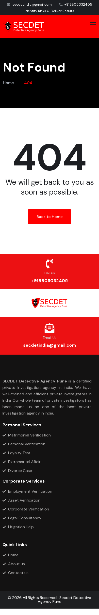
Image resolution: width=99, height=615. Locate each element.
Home (8, 82)
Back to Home (49, 216)
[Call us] (49, 264)
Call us (49, 273)
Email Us (49, 337)
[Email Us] (49, 328)
